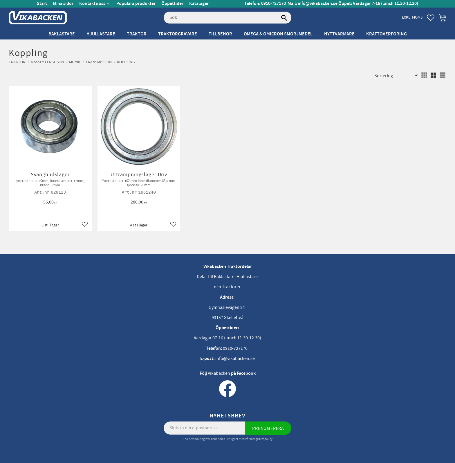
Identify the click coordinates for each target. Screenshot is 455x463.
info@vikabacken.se (317, 4)
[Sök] (284, 18)
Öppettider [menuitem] (172, 4)
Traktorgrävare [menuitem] (177, 34)
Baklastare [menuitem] (61, 34)
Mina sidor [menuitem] (63, 4)
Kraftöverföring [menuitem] (386, 34)
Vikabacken (219, 373)
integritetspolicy (261, 439)
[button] (430, 17)
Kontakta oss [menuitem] (92, 4)
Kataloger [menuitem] (199, 4)
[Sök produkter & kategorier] (227, 18)
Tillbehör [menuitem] (220, 34)
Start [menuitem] (42, 4)
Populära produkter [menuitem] (136, 4)
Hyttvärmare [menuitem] (339, 34)
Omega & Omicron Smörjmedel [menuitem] (278, 34)
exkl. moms (412, 17)
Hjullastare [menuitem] (100, 34)
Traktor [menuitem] (137, 34)
